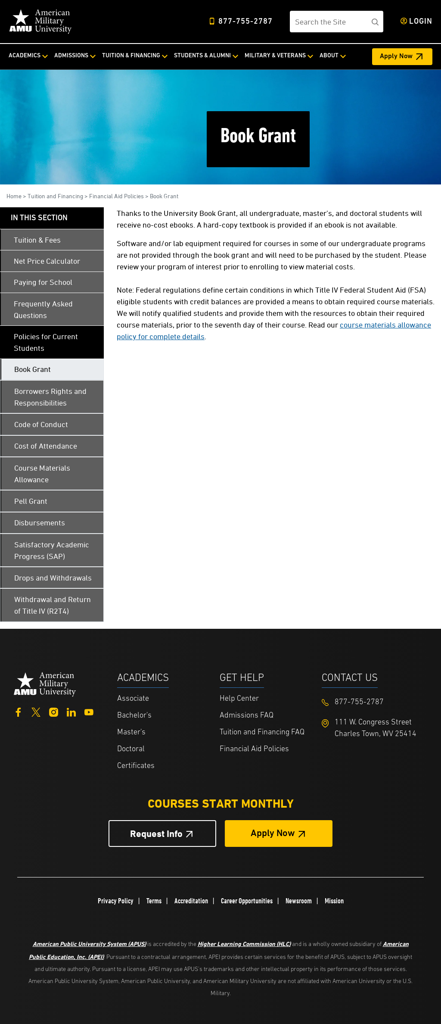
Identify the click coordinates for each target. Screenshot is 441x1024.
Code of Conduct (41, 424)
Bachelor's (134, 716)
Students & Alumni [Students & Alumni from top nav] (202, 56)
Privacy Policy (116, 900)
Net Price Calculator (47, 260)
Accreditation (191, 900)
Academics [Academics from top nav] (24, 56)
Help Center (239, 699)
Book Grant (164, 196)
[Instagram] (53, 711)
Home (14, 196)
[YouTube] (88, 711)
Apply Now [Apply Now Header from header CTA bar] (396, 56)
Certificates (136, 766)
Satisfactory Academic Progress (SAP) (51, 550)
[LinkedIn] (71, 711)
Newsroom (299, 900)
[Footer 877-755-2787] (373, 702)
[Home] (40, 21)
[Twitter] (35, 711)
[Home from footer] (45, 683)
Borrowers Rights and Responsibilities (50, 397)
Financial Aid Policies (116, 196)
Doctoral (131, 749)
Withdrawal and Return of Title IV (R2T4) (52, 605)
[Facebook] (18, 711)
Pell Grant (30, 501)
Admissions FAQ (246, 716)
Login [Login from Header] (420, 22)
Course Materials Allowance (42, 473)
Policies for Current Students (46, 342)
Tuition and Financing (55, 196)
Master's (131, 732)
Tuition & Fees (37, 239)
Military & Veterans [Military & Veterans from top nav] (275, 56)
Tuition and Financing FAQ (262, 732)
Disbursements (39, 522)
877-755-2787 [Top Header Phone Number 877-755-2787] (245, 22)
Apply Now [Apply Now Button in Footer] (273, 834)
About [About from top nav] (329, 56)
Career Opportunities (247, 900)
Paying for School (43, 282)
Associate (133, 699)
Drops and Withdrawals (53, 577)
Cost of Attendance (45, 445)
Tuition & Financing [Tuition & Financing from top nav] (131, 56)
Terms (153, 900)
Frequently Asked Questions (43, 309)
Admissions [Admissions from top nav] (71, 56)
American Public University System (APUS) (89, 943)
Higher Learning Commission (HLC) (244, 943)
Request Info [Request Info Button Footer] (156, 833)
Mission (334, 900)
